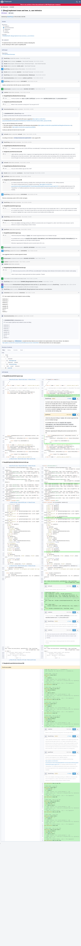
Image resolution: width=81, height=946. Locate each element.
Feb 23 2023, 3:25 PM (26, 142)
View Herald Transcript (27, 61)
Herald (5, 61)
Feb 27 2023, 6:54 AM (40, 258)
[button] (79, 2)
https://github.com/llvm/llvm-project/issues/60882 (23, 127)
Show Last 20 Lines (31, 458)
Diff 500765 (24, 250)
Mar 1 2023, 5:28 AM (71, 284)
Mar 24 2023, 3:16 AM (28, 316)
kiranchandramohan (9, 27)
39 (4, 104)
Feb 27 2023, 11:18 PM (25, 261)
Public (11, 13)
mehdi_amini (20, 66)
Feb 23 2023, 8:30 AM (38, 78)
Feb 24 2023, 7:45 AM (26, 229)
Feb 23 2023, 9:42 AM (25, 92)
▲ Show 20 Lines (13, 458)
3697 (5, 168)
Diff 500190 (24, 194)
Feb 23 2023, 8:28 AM (25, 58)
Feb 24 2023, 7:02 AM (26, 216)
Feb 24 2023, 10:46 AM (40, 247)
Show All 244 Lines (23, 465)
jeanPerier (6, 32)
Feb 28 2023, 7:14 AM (48, 281)
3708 (5, 98)
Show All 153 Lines (23, 379)
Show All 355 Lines (22, 502)
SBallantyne (7, 29)
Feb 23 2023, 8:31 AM (32, 81)
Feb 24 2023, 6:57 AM (32, 194)
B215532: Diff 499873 (29, 89)
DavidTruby (10, 16)
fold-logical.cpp (12, 360)
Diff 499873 (24, 81)
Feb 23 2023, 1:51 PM (31, 134)
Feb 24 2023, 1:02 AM (25, 162)
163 (4, 208)
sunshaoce (20, 173)
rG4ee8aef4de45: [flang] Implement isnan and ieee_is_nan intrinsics (18, 35)
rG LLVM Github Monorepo (8, 54)
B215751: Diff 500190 (29, 247)
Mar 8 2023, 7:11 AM (30, 292)
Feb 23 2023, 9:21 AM (40, 89)
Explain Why (63, 284)
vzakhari (6, 31)
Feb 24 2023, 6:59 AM (26, 202)
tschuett (6, 134)
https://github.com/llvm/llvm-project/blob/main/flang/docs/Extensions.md (55, 125)
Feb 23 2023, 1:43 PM (28, 109)
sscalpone (6, 26)
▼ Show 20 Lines (31, 379)
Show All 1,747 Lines (21, 659)
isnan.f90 (10, 368)
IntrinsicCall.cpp (13, 364)
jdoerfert (19, 72)
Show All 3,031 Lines (22, 565)
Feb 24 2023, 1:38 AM (26, 176)
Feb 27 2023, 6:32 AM (32, 250)
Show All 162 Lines (22, 458)
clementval (6, 292)
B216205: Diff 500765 (29, 258)
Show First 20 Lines (13, 379)
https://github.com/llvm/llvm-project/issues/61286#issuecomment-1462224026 (20, 342)
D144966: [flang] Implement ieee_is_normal (31, 281)
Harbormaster (7, 89)
